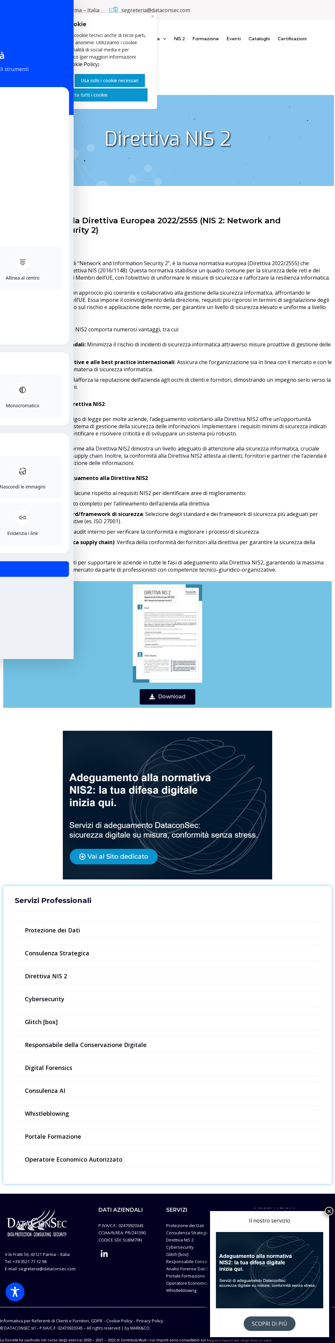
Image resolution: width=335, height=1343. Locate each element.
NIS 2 (179, 39)
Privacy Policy (266, 1247)
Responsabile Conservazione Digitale (203, 1261)
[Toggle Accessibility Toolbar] (15, 1292)
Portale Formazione (53, 1136)
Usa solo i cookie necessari (109, 80)
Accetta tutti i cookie (85, 95)
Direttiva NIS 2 (46, 976)
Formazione (206, 39)
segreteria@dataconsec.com (155, 10)
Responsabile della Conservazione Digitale (86, 1045)
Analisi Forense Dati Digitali (193, 1269)
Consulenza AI (45, 1091)
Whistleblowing (47, 1113)
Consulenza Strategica (57, 953)
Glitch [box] (41, 1022)
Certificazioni (292, 39)
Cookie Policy (81, 64)
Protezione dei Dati (52, 930)
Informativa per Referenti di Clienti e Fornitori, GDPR (51, 1321)
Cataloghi (259, 39)
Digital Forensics (48, 1068)
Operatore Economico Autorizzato (73, 1159)
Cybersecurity (44, 999)
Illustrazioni (264, 1254)
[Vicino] (152, 16)
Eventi (234, 39)
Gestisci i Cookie (46, 80)
